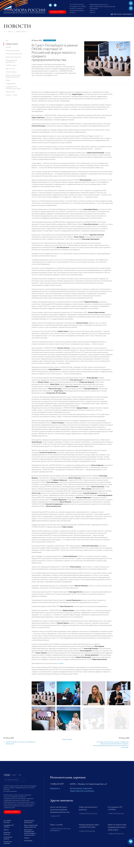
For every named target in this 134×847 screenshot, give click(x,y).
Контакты (92, 12)
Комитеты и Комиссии (76, 8)
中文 (19, 775)
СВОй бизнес (10, 92)
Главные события (21, 31)
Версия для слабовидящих (121, 14)
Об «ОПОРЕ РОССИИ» (77, 4)
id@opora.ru (55, 788)
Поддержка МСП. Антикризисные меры (13, 87)
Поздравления (11, 83)
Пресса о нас (10, 69)
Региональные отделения (81, 788)
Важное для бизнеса (13, 50)
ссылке (60, 665)
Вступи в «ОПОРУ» (57, 12)
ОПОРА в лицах (11, 65)
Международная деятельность (99, 4)
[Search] (14, 779)
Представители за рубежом (82, 791)
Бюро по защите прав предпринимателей (102, 6)
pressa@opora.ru (55, 830)
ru (131, 8)
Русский (7, 775)
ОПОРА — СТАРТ (11, 95)
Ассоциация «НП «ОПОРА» (78, 6)
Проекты (72, 12)
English (14, 775)
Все (7, 41)
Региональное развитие (77, 10)
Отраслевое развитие (13, 57)
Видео (8, 80)
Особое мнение (11, 72)
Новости (92, 10)
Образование (94, 8)
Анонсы (8, 47)
